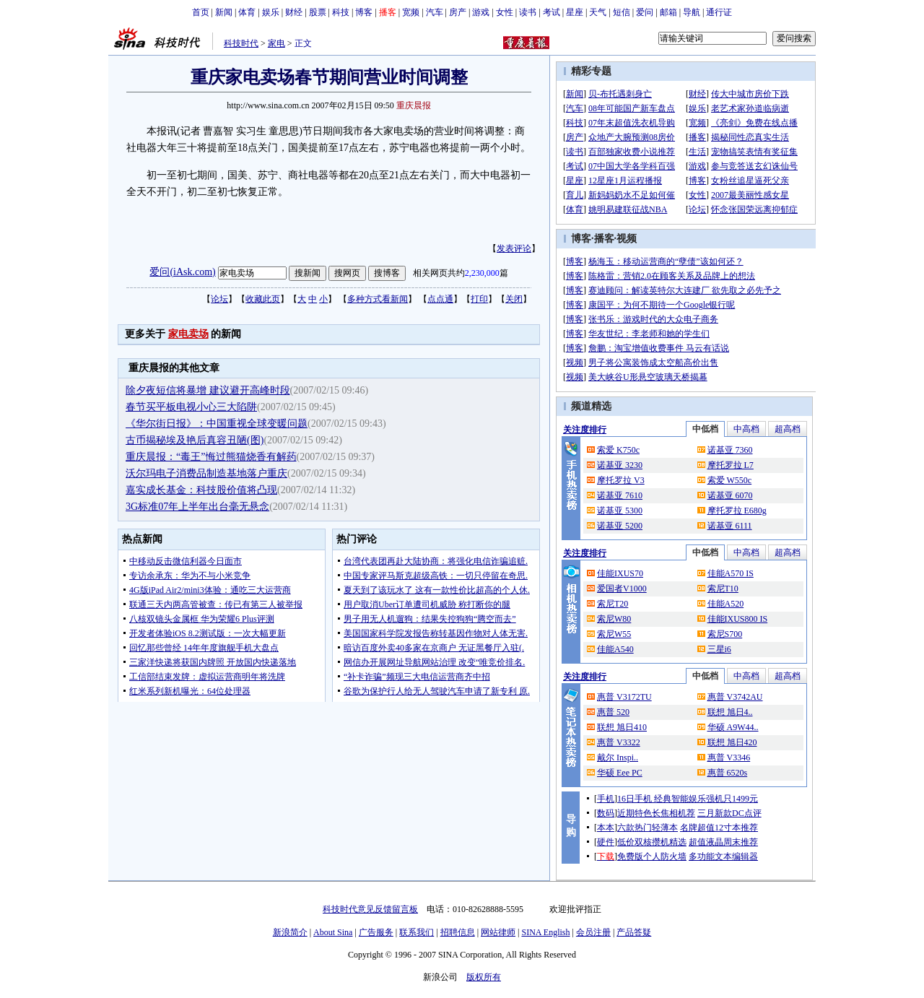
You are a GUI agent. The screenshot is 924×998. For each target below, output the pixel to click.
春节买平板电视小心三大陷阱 (191, 407)
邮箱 (668, 12)
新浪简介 (290, 932)
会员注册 (593, 932)
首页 (200, 12)
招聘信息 (457, 932)
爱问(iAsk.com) (182, 271)
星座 (574, 12)
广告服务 (376, 932)
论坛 (219, 299)
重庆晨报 (413, 105)
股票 (317, 12)
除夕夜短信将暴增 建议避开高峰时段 (208, 390)
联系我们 (416, 932)
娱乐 (270, 12)
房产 (457, 12)
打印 (479, 299)
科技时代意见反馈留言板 (370, 909)
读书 (527, 12)
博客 (363, 12)
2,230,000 (482, 273)
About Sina (332, 932)
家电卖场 (188, 334)
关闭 (514, 299)
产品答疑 (633, 932)
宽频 (410, 12)
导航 (691, 12)
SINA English (545, 932)
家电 (276, 43)
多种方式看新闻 (377, 299)
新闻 (223, 12)
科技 (340, 12)
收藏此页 (262, 299)
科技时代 (241, 43)
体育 (247, 12)
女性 (504, 12)
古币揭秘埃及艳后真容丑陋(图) (194, 440)
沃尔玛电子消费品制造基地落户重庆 (206, 473)
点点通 (440, 299)
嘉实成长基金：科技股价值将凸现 (201, 490)
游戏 (480, 12)
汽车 (434, 12)
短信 (621, 12)
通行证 (719, 12)
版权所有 (483, 977)
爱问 (644, 12)
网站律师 (498, 932)
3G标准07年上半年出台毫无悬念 (197, 506)
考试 (551, 12)
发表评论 (514, 248)
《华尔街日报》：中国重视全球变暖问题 (217, 423)
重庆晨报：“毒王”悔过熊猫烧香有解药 (211, 456)
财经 (293, 12)
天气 (597, 12)
